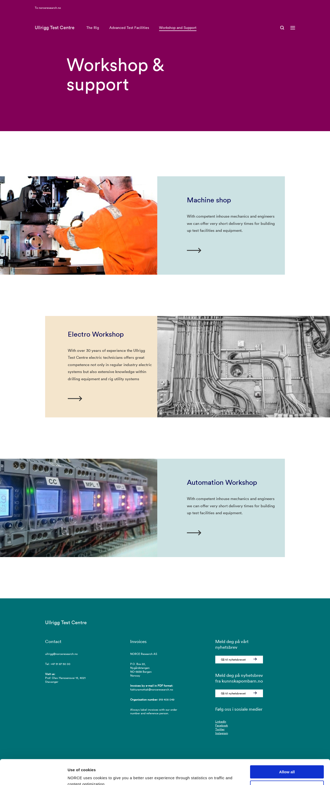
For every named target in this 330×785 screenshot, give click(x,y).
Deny (287, 764)
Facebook (221, 725)
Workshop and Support (177, 35)
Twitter (220, 729)
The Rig (92, 35)
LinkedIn (220, 721)
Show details (80, 775)
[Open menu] (292, 35)
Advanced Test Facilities (129, 35)
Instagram (221, 733)
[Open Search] (282, 35)
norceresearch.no (50, 14)
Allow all (287, 748)
